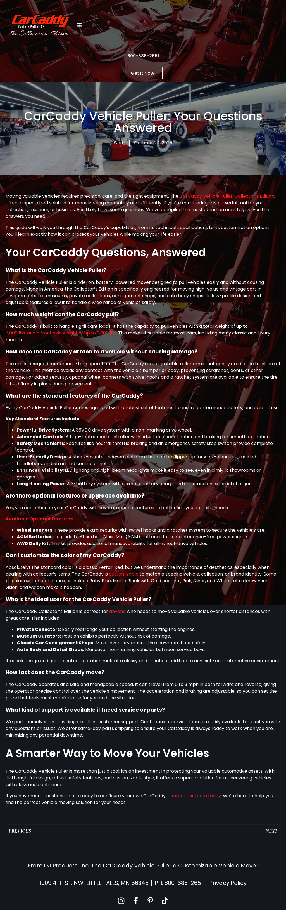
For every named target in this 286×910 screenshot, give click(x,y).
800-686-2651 (143, 55)
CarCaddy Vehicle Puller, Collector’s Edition (227, 196)
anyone (117, 611)
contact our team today (194, 796)
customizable (124, 574)
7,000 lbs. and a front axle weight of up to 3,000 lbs (61, 333)
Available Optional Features (39, 519)
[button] (79, 25)
